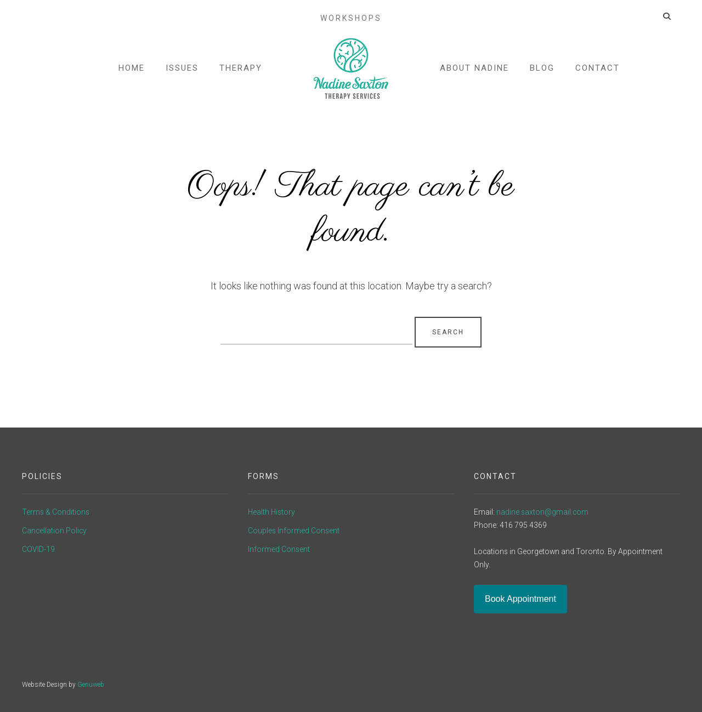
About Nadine (473, 70)
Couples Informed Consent (293, 530)
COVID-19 (38, 549)
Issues (182, 70)
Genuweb (90, 684)
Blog (541, 70)
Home (132, 70)
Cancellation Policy (54, 530)
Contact (597, 70)
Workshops (351, 9)
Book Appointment (520, 598)
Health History (271, 512)
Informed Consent (279, 549)
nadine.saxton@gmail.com (542, 512)
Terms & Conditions (55, 512)
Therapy (241, 70)
